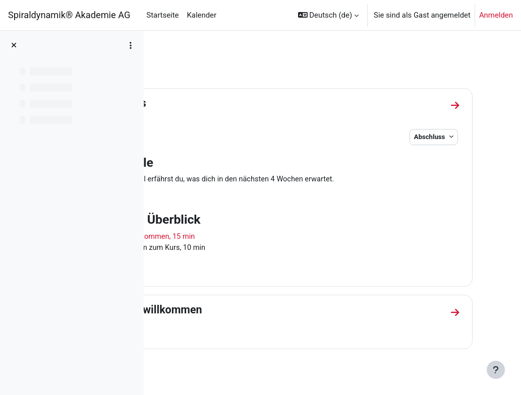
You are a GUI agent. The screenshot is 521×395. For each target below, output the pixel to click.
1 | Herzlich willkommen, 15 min (231, 237)
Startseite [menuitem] (162, 15)
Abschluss (443, 137)
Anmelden (496, 15)
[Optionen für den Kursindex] (131, 45)
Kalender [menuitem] (201, 15)
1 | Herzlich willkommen (230, 311)
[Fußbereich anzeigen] (496, 370)
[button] (328, 15)
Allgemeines (202, 103)
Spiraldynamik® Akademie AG (69, 15)
